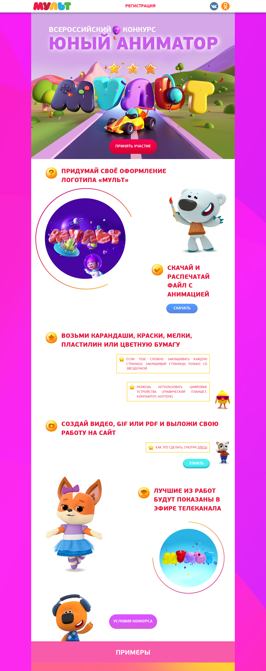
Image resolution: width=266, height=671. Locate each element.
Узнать (196, 463)
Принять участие (133, 146)
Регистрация (140, 6)
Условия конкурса (133, 621)
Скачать (182, 308)
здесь (202, 447)
